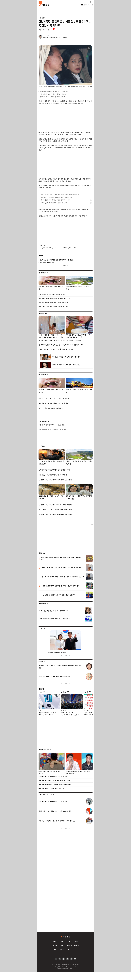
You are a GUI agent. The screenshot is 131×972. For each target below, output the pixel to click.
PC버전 (77, 964)
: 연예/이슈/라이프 (46, 794)
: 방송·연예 (45, 750)
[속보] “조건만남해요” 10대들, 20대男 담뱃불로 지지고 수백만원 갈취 (60, 194)
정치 (54, 941)
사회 (40, 18)
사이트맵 (72, 964)
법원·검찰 (44, 18)
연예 (69, 949)
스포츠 (62, 949)
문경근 (45, 36)
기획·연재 (41, 689)
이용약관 (58, 964)
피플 (54, 949)
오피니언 (41, 661)
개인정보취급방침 (65, 964)
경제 (69, 941)
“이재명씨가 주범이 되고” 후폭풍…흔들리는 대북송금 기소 (56, 197)
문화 (62, 945)
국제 (76, 941)
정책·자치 (54, 945)
